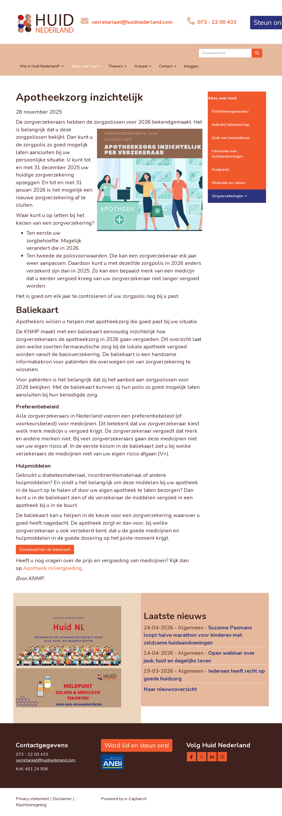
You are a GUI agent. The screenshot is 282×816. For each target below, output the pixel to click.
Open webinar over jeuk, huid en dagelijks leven (199, 656)
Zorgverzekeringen (229, 196)
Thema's (117, 66)
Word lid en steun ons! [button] (136, 745)
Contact (167, 66)
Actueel (142, 66)
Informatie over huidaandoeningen (227, 154)
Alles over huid (85, 66)
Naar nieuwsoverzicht (170, 689)
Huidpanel (220, 169)
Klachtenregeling (31, 805)
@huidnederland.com (132, 22)
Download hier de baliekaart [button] (45, 549)
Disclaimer (62, 799)
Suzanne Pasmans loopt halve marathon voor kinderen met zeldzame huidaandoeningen (198, 635)
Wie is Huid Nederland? (42, 66)
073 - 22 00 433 (216, 22)
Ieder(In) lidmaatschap (230, 124)
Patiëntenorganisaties (230, 111)
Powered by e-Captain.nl (124, 799)
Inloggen (191, 66)
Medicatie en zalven (228, 182)
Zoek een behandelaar (231, 137)
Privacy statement (32, 799)
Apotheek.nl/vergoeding (52, 568)
